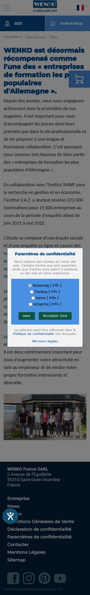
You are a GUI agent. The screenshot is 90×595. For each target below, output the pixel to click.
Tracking (41, 292)
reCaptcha (41, 304)
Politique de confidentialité (33, 334)
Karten (41, 298)
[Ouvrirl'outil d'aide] (10, 516)
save (26, 316)
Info (56, 285)
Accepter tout (55, 316)
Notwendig (41, 285)
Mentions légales (45, 341)
